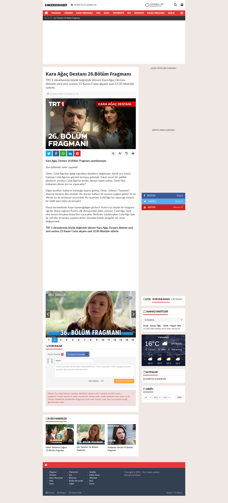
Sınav (106, 13)
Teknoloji (93, 478)
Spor (91, 481)
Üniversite (118, 13)
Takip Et (179, 201)
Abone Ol (178, 207)
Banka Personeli (155, 13)
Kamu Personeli (84, 13)
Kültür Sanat (94, 475)
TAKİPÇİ (152, 201)
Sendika (92, 472)
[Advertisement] (114, 42)
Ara (179, 397)
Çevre (91, 484)
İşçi (129, 13)
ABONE (151, 207)
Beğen (180, 195)
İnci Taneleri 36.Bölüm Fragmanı (67, 18)
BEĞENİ (150, 195)
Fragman (56, 13)
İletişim (61, 493)
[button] (163, 320)
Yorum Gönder (55, 354)
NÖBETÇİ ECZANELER (155, 379)
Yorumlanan (161, 299)
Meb (98, 13)
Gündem (68, 13)
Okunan (176, 299)
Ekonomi (139, 13)
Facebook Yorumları (78, 354)
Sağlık (171, 13)
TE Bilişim (178, 493)
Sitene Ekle (75, 493)
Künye (50, 493)
